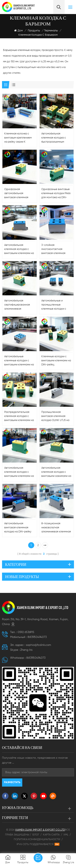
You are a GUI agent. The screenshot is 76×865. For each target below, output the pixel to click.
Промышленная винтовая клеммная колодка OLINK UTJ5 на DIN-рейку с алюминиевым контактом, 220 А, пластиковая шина (55, 416)
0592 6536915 (26, 632)
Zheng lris (26, 649)
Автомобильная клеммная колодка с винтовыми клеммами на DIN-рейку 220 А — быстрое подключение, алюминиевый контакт (19, 472)
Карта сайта (51, 834)
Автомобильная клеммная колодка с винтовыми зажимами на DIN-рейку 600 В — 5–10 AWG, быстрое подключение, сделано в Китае (56, 472)
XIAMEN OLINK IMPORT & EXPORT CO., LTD (24, 7)
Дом (18, 30)
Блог (35, 834)
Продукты (34, 30)
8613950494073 (37, 637)
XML (65, 834)
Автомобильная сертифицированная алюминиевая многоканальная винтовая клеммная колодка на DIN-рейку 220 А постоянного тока (18, 305)
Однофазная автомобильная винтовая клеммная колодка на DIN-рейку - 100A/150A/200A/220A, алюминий (18, 194)
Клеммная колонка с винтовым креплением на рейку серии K (18, 137)
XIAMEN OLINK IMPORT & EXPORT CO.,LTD (42, 607)
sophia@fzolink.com (38, 645)
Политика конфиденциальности (37, 839)
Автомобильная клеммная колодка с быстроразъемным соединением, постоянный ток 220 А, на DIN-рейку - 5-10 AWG (55, 138)
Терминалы (51, 30)
